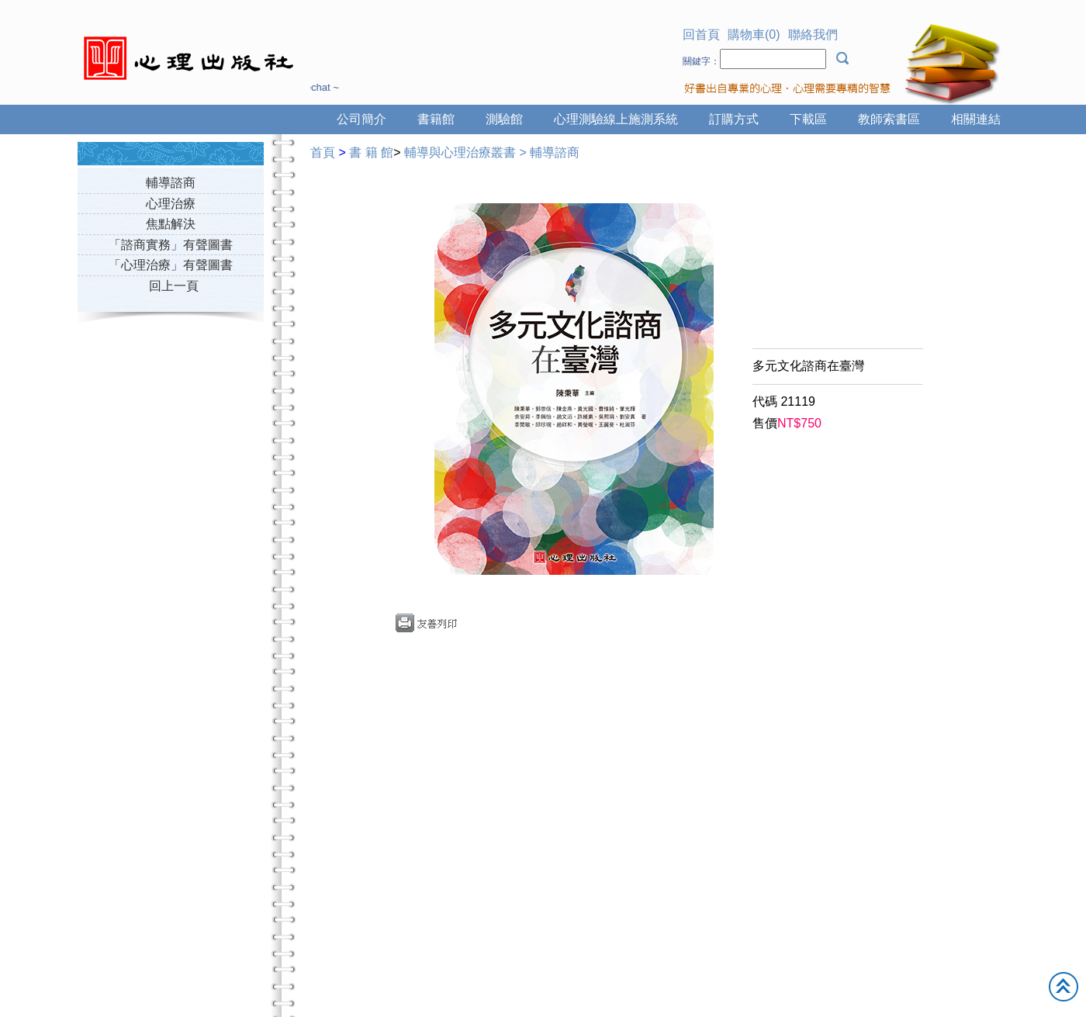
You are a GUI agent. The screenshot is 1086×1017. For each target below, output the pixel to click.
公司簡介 (361, 119)
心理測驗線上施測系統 (616, 119)
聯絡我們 (813, 34)
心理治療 (170, 203)
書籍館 (436, 119)
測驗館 (504, 119)
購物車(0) (754, 34)
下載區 (808, 119)
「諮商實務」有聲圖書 (171, 244)
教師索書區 (889, 119)
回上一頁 (174, 285)
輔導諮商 (170, 182)
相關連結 (976, 119)
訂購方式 (734, 119)
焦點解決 (170, 223)
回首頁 (701, 34)
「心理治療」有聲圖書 (171, 265)
